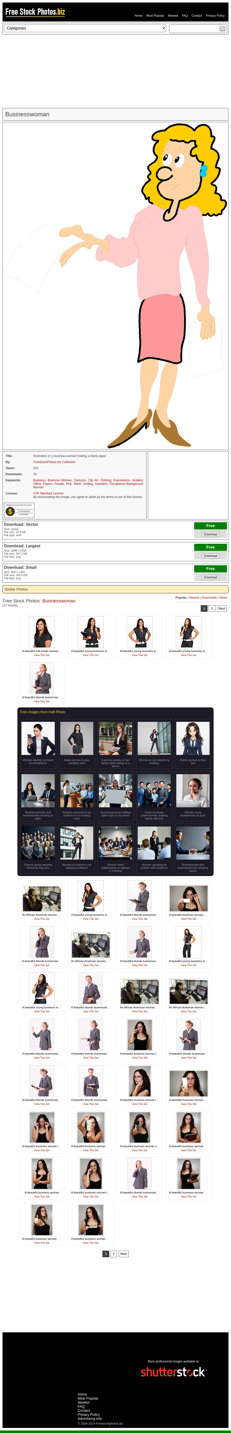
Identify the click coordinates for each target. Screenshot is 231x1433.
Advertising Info (90, 1419)
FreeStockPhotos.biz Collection (54, 462)
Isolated (137, 480)
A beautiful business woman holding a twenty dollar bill (104, 1146)
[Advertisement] (115, 71)
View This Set (42, 655)
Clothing (105, 480)
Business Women (60, 480)
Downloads (209, 597)
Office (37, 484)
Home (138, 15)
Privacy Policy (215, 15)
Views (223, 597)
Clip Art (93, 480)
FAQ (185, 15)
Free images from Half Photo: (43, 712)
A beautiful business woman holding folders (195, 1146)
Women (38, 487)
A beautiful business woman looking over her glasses (54, 1146)
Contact (197, 15)
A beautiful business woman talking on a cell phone (151, 1053)
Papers (48, 484)
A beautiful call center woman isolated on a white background (59, 651)
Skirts (77, 484)
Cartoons (80, 480)
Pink (69, 484)
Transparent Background (125, 484)
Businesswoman (58, 600)
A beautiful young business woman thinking (97, 651)
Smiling (88, 484)
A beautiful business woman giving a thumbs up (51, 1238)
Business (39, 480)
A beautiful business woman (42, 1192)
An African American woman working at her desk (52, 914)
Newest (173, 15)
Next (222, 608)
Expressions (121, 480)
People (59, 484)
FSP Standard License (48, 493)
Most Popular (155, 15)
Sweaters (101, 484)
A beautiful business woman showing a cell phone (150, 1146)
